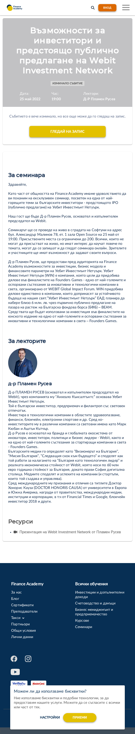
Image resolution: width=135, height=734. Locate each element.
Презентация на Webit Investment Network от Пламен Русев (67, 532)
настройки (50, 717)
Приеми (80, 717)
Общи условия (23, 630)
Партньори (20, 624)
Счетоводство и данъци (95, 603)
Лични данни (22, 637)
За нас (16, 592)
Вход (107, 7)
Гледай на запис (67, 131)
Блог (15, 599)
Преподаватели (24, 611)
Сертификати (22, 605)
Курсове (82, 620)
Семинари (83, 627)
